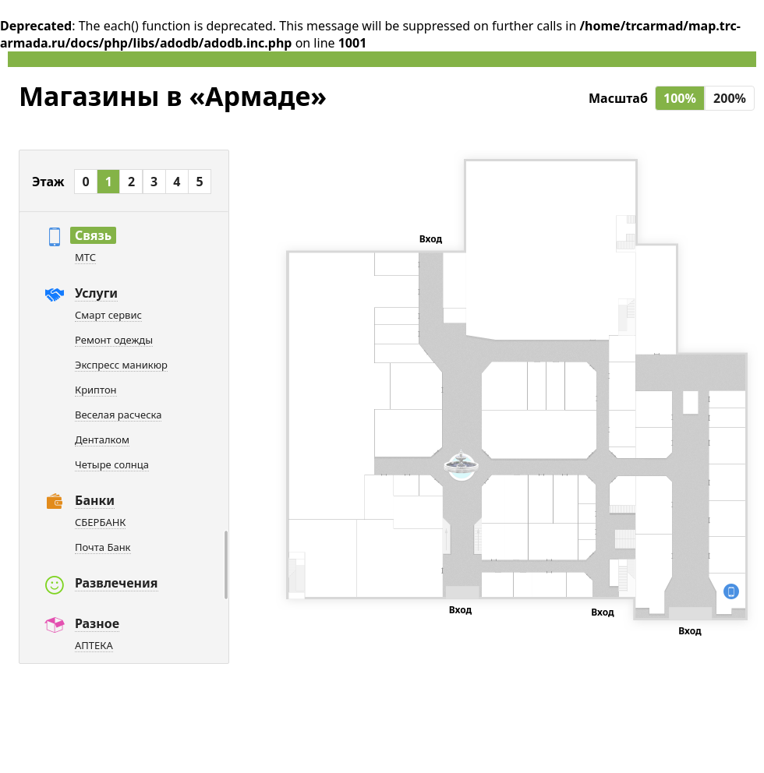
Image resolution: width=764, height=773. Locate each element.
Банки (95, 500)
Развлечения (116, 582)
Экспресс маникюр (121, 365)
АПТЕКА (94, 645)
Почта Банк (103, 547)
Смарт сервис (108, 315)
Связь (93, 235)
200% (729, 98)
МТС (85, 257)
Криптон (96, 390)
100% (679, 98)
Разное (97, 623)
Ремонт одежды (114, 340)
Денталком (102, 439)
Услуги (96, 293)
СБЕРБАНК (100, 522)
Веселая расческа (118, 415)
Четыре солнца (112, 464)
